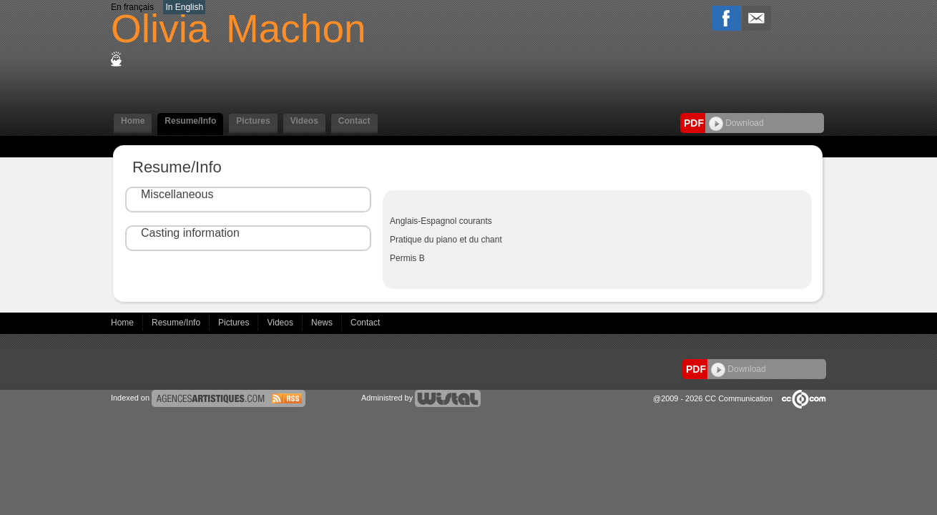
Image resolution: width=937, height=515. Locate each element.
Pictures (253, 121)
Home (132, 121)
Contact (354, 121)
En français (132, 7)
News (323, 323)
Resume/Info (190, 121)
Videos (304, 121)
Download (736, 123)
